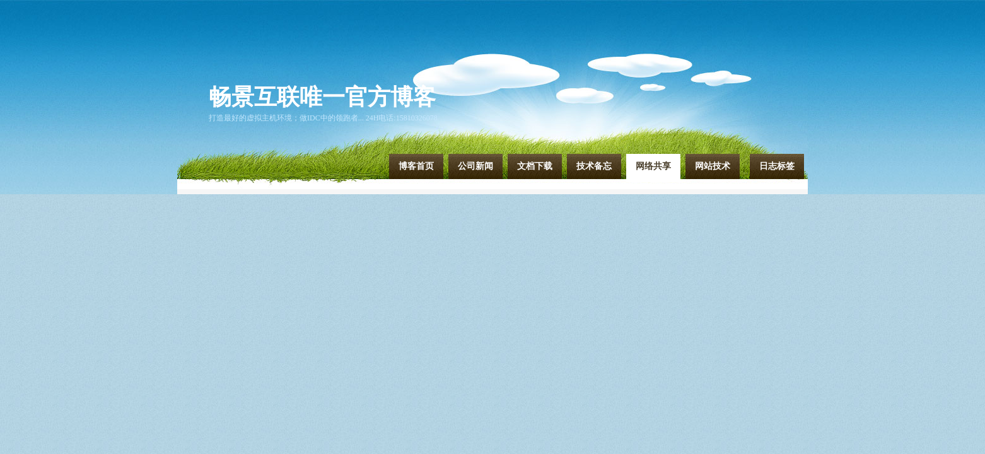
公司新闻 (475, 166)
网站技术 (712, 166)
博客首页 (416, 166)
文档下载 (534, 166)
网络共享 (653, 166)
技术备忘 (594, 166)
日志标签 (777, 166)
